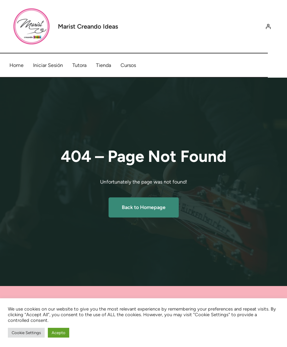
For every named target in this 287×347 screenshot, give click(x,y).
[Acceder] (268, 26)
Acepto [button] (58, 332)
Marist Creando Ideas (88, 26)
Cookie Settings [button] (26, 332)
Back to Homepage (144, 207)
